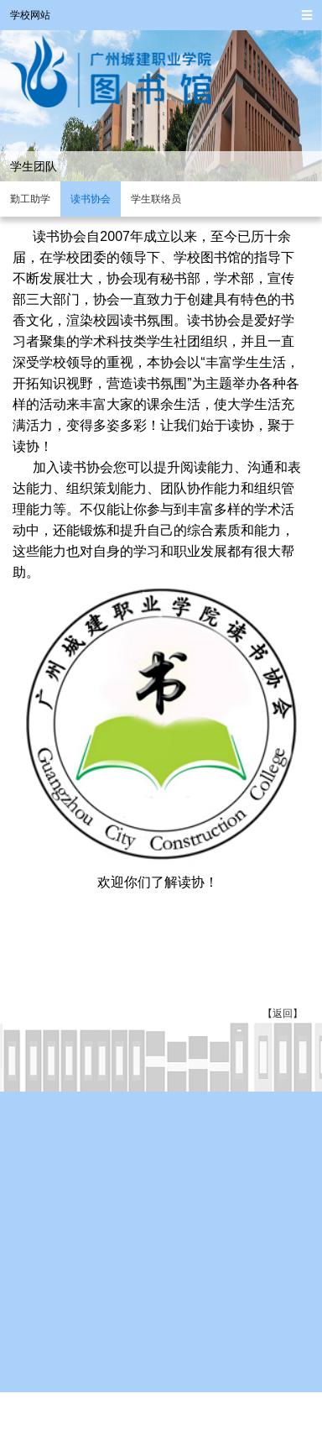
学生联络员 (156, 198)
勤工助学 (30, 198)
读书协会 (90, 198)
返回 (283, 1013)
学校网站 (30, 15)
